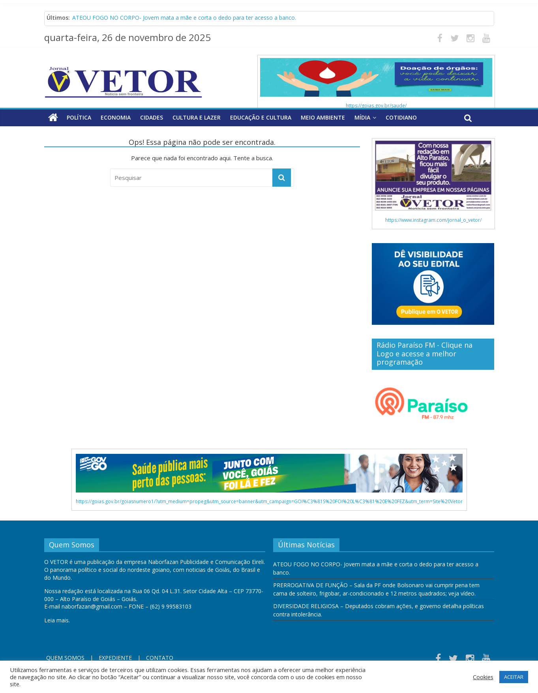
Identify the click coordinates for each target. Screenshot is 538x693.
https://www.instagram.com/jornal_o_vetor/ (433, 220)
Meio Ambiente (323, 117)
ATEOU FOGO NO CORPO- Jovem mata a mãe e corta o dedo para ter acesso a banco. (184, 17)
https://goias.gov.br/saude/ (376, 105)
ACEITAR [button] (513, 676)
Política (79, 117)
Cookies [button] (483, 676)
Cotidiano (401, 117)
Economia (116, 117)
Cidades (151, 117)
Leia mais (56, 620)
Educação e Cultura (260, 117)
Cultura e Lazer (196, 117)
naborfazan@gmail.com (92, 606)
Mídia (362, 117)
